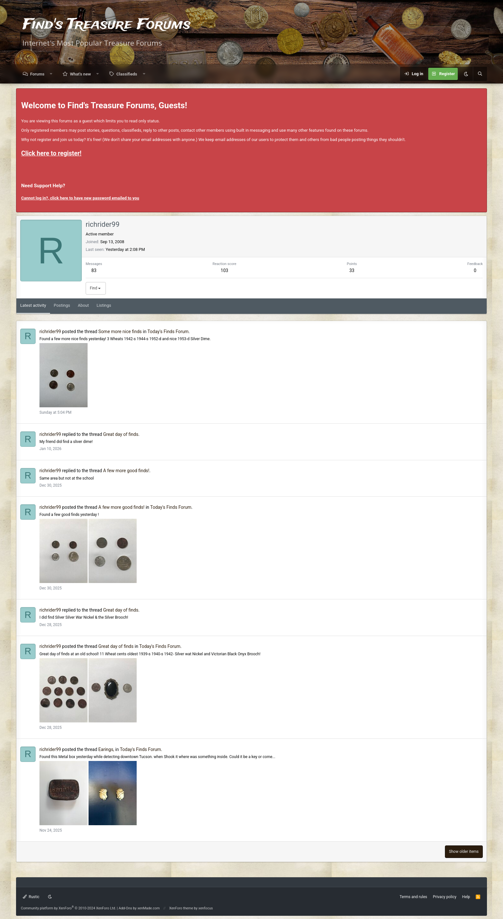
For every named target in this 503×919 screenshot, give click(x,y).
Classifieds (126, 74)
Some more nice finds (120, 331)
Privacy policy (444, 897)
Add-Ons (125, 908)
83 (94, 270)
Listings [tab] (104, 305)
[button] (51, 74)
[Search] (480, 74)
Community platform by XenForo (68, 908)
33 (351, 270)
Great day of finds (121, 434)
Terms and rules (413, 897)
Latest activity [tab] (33, 305)
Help (466, 897)
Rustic (31, 897)
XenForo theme (181, 908)
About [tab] (83, 305)
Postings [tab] (62, 305)
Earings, (106, 749)
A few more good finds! (126, 470)
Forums (37, 74)
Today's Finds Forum (168, 331)
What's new (80, 74)
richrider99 (50, 331)
